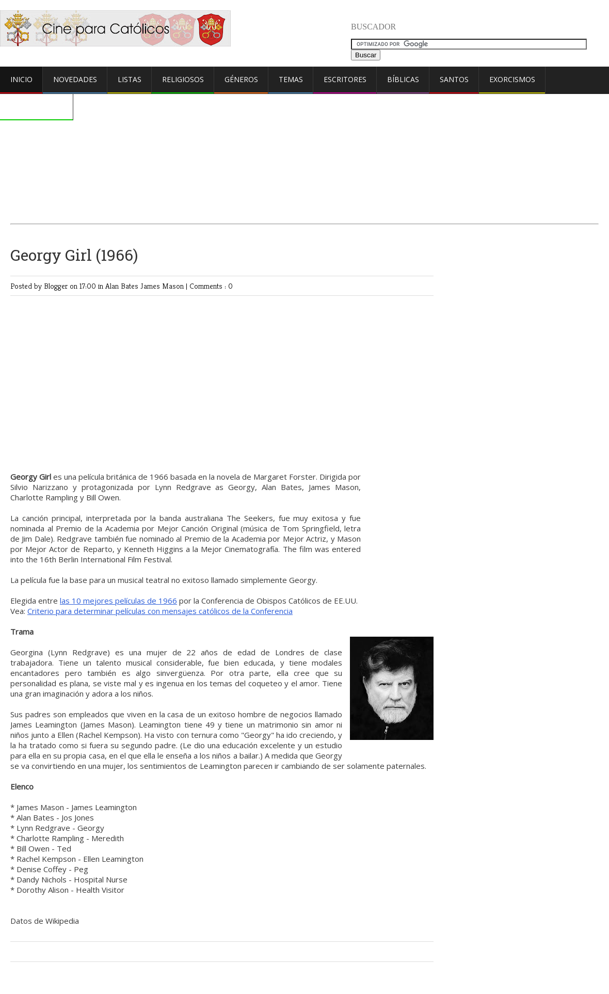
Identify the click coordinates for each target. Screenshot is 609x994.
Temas (291, 79)
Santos (454, 79)
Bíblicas (403, 79)
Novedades (75, 79)
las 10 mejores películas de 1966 (118, 600)
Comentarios (36, 106)
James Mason (163, 286)
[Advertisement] (304, 132)
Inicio (21, 79)
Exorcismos (512, 79)
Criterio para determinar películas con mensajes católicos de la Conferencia (160, 611)
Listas (129, 79)
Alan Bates (122, 286)
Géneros (241, 79)
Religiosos (183, 79)
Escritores (345, 79)
